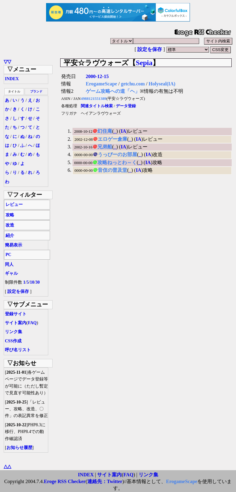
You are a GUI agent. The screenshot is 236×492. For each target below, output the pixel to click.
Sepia (144, 63)
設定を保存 (149, 49)
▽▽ (7, 61)
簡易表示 (13, 245)
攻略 (10, 215)
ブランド (36, 91)
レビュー (14, 204)
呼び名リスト (18, 350)
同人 (9, 264)
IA (123, 131)
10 (32, 282)
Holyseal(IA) (162, 83)
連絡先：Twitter (104, 481)
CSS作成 (13, 341)
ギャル (11, 273)
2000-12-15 (97, 76)
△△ (7, 466)
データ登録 (126, 106)
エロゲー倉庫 (112, 139)
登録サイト (15, 314)
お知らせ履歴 (19, 447)
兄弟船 (104, 146)
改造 (10, 225)
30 (37, 282)
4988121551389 (93, 98)
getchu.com (133, 83)
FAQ (32, 323)
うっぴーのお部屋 (117, 154)
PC (8, 254)
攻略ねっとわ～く (117, 162)
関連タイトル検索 (97, 106)
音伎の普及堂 (112, 170)
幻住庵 (104, 131)
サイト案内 (15, 323)
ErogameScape (101, 83)
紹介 (10, 235)
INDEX (12, 79)
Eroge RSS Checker (65, 481)
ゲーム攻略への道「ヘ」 (113, 91)
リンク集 (13, 331)
